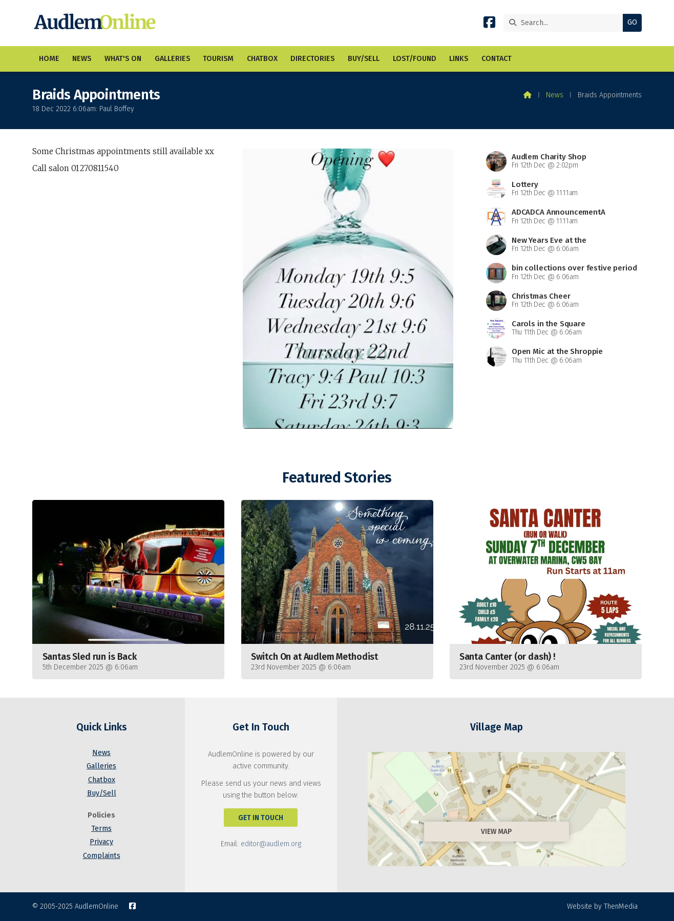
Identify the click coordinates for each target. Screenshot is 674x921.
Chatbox (101, 780)
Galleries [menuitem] (172, 58)
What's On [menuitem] (122, 58)
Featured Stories (336, 478)
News (554, 95)
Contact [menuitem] (496, 58)
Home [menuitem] (49, 58)
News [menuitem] (81, 58)
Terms (101, 828)
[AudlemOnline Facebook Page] (489, 24)
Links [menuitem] (458, 58)
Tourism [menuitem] (218, 58)
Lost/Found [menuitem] (414, 58)
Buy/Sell (101, 793)
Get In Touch (260, 817)
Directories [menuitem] (312, 58)
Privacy (101, 842)
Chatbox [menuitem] (262, 58)
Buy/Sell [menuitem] (364, 58)
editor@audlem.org (271, 844)
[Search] (566, 23)
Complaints (101, 855)
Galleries (101, 766)
